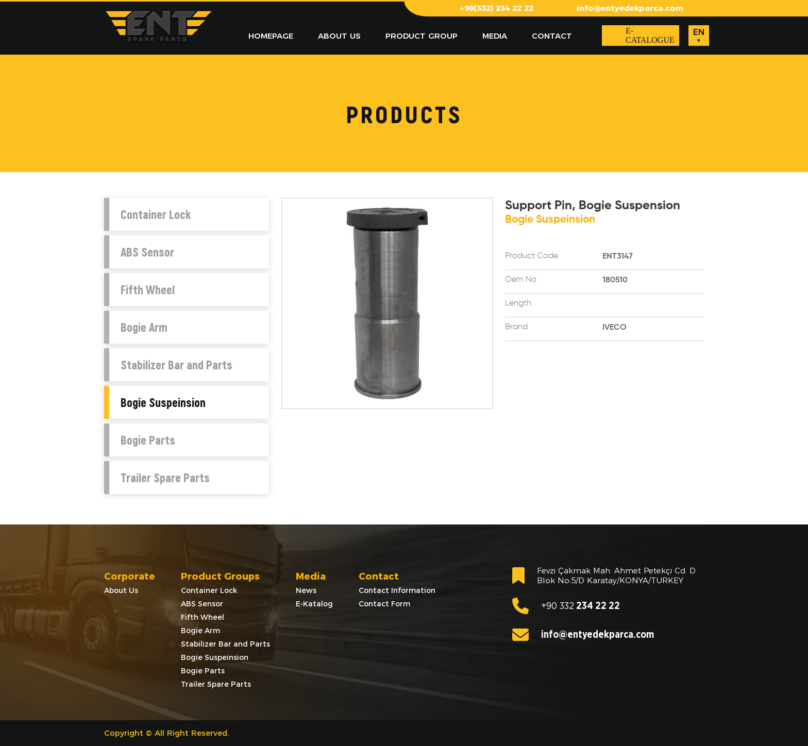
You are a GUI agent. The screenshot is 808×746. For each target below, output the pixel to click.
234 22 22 (566, 606)
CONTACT (552, 36)
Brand (516, 327)
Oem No (520, 280)
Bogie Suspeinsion (163, 402)
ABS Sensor (147, 252)
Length (518, 303)
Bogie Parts (148, 440)
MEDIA (494, 36)
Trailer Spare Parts (165, 477)
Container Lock (156, 214)
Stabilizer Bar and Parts (176, 365)
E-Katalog (314, 603)
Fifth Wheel (148, 289)
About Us (121, 590)
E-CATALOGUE (650, 35)
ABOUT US (339, 36)
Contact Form (384, 603)
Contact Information (397, 590)
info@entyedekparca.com (630, 8)
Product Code (531, 256)
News (306, 590)
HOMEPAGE (270, 36)
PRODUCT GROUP (421, 36)
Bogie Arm (144, 327)
